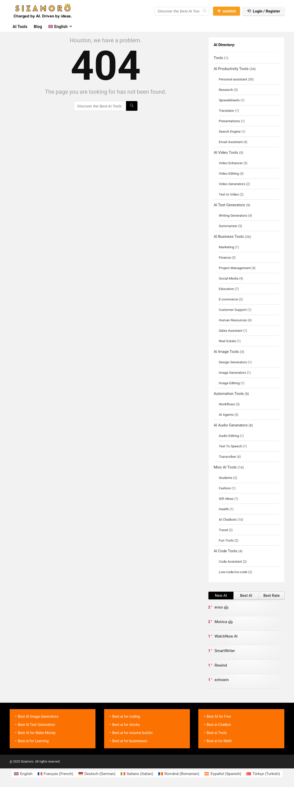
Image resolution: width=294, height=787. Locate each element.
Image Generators (232, 372)
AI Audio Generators (231, 425)
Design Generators (233, 362)
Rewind (221, 665)
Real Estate (227, 341)
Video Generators (232, 184)
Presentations (229, 121)
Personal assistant (233, 79)
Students (226, 478)
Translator (226, 110)
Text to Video (229, 194)
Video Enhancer (231, 163)
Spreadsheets (229, 100)
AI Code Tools (225, 551)
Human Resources (233, 320)
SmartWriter (225, 650)
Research (226, 90)
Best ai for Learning (33, 741)
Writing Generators (233, 215)
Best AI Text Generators (36, 725)
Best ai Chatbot (218, 725)
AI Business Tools (229, 236)
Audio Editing (229, 436)
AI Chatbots (228, 519)
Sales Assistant (231, 330)
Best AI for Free (218, 716)
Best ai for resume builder (132, 733)
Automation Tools (229, 393)
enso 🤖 (222, 607)
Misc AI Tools (225, 467)
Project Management (235, 268)
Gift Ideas (226, 498)
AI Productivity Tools (231, 68)
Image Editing (229, 383)
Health (224, 509)
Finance (225, 257)
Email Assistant (231, 142)
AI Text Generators (229, 205)
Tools (218, 58)
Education (226, 289)
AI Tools (20, 26)
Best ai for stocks (126, 725)
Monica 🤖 (224, 621)
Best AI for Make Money (37, 733)
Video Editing (229, 173)
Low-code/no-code (233, 572)
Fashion (225, 488)
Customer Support (233, 310)
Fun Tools (226, 540)
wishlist (226, 11)
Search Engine (230, 131)
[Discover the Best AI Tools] (204, 11)
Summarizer (228, 226)
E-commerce (228, 299)
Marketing (226, 247)
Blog (38, 26)
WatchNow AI (226, 636)
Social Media (229, 278)
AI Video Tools (226, 152)
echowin (222, 680)
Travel (223, 530)
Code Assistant (230, 561)
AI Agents (226, 414)
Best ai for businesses (129, 741)
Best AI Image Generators (38, 716)
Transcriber (227, 456)
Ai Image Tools (226, 351)
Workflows (227, 404)
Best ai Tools (216, 733)
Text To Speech (230, 446)
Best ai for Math (219, 741)
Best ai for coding (126, 716)
